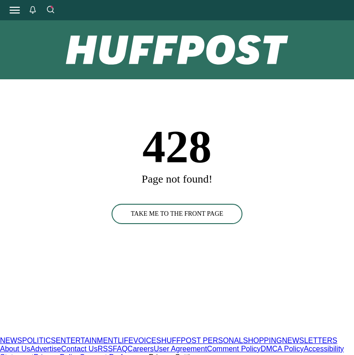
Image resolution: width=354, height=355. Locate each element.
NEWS (11, 340)
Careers (141, 349)
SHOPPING (262, 340)
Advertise (45, 349)
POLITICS (39, 340)
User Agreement (180, 349)
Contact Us (79, 349)
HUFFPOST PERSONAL (202, 340)
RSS (105, 349)
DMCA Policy (282, 349)
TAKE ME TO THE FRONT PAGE (177, 213)
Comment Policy (233, 349)
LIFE (125, 340)
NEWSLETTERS (309, 340)
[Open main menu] (14, 10)
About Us (15, 349)
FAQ (120, 349)
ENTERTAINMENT (87, 340)
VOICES (147, 340)
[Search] (50, 10)
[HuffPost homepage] (118, 332)
